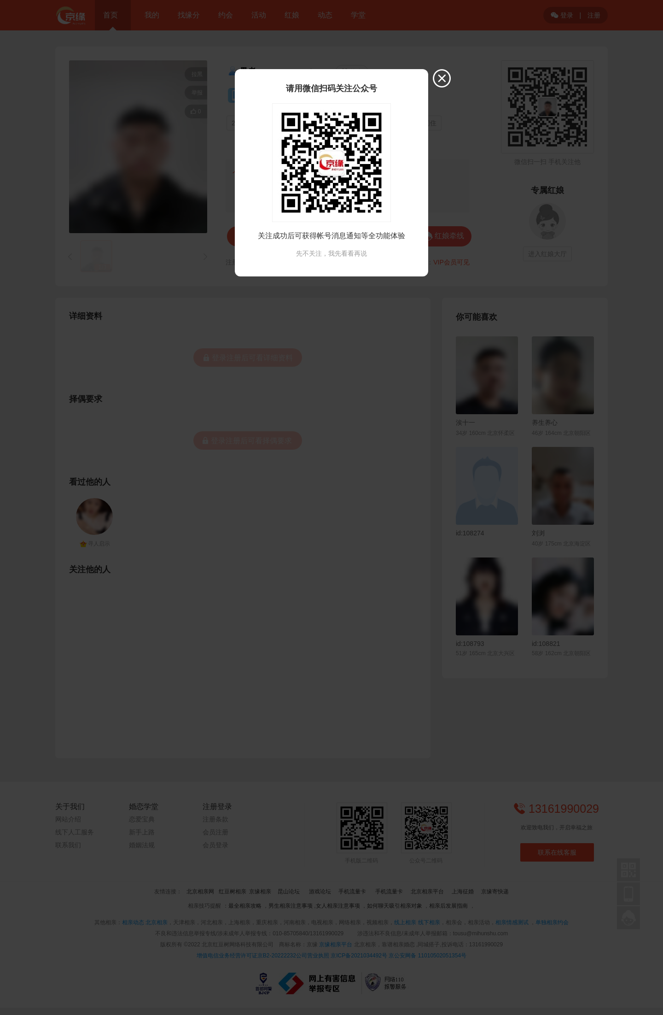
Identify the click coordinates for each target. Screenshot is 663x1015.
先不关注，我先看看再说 (331, 253)
